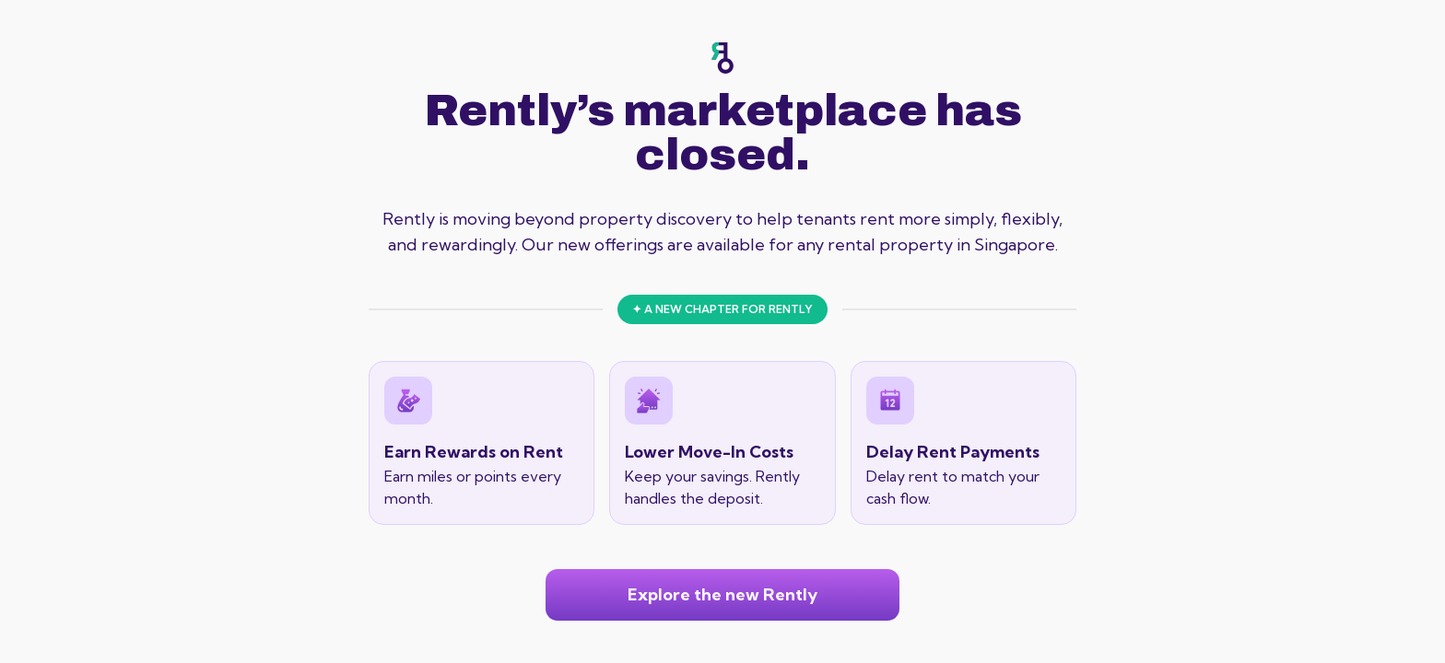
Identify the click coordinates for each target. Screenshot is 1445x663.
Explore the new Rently (722, 594)
